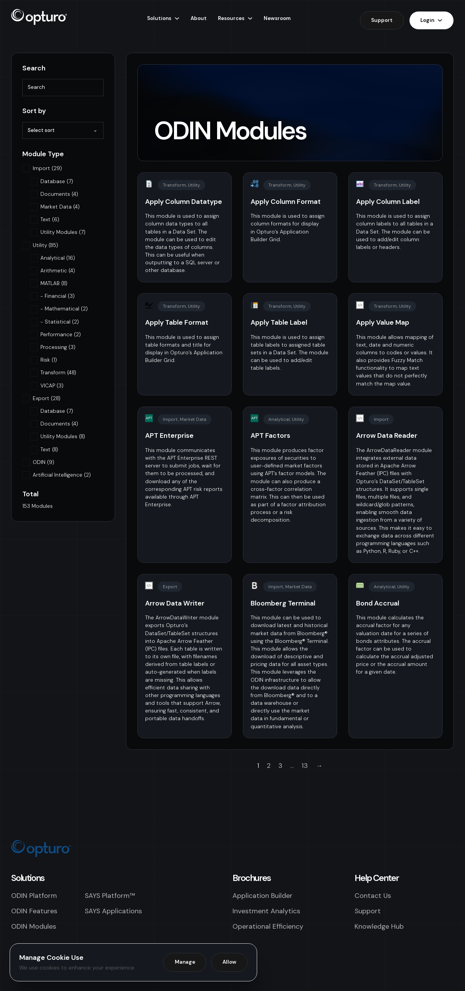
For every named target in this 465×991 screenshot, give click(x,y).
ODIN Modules (33, 926)
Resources (231, 18)
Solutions (159, 18)
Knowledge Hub (379, 926)
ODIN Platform (34, 895)
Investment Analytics (266, 910)
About (199, 18)
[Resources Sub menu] (250, 18)
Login (427, 20)
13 (304, 765)
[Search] (63, 87)
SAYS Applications (113, 910)
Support (382, 20)
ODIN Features (34, 910)
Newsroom (277, 18)
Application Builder (262, 895)
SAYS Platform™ (110, 895)
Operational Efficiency (267, 926)
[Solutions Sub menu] (176, 18)
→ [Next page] (319, 765)
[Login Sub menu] (439, 20)
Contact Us (373, 895)
